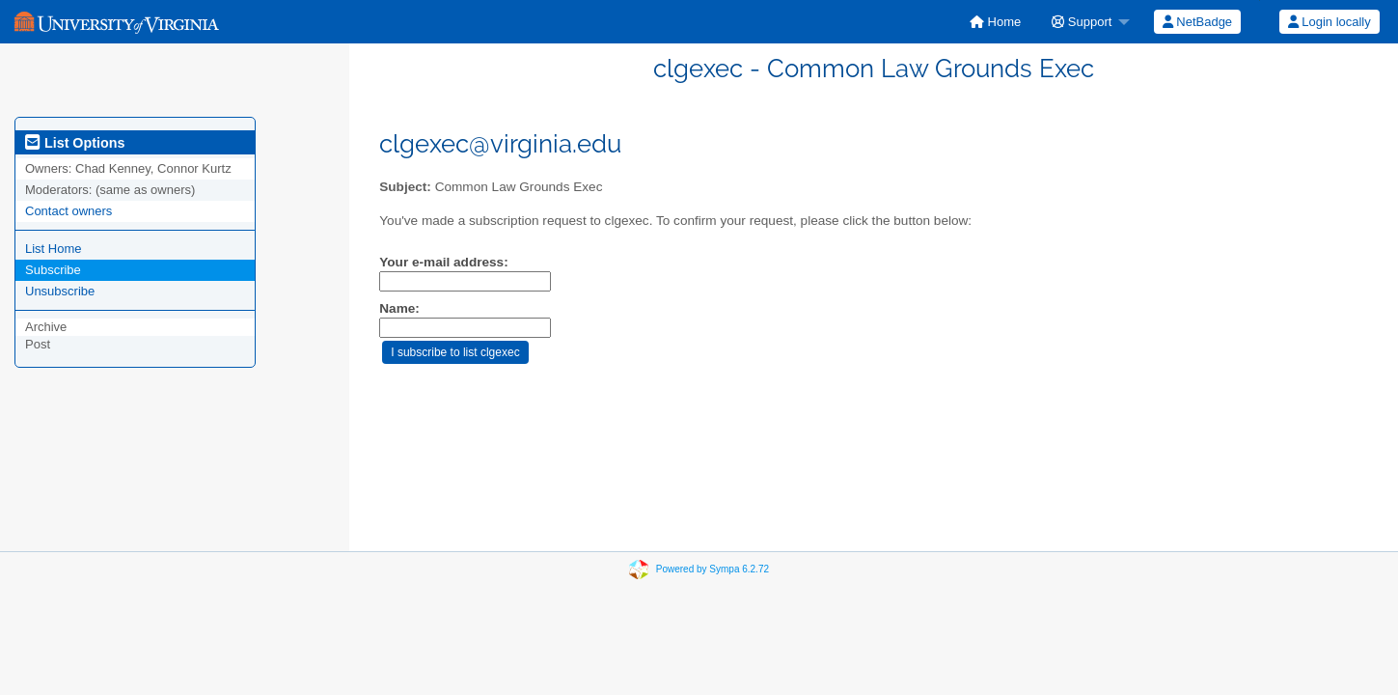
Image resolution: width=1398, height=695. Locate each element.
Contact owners (68, 211)
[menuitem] (995, 21)
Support (1081, 21)
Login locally (1329, 21)
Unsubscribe (60, 291)
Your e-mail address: (443, 262)
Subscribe (53, 270)
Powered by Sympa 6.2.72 (712, 569)
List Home (53, 248)
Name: (399, 308)
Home (995, 21)
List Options (74, 143)
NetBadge (1197, 21)
